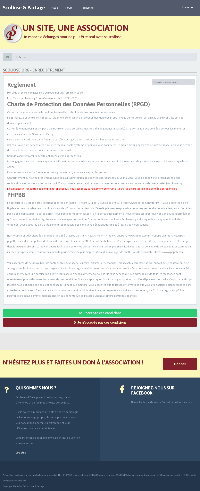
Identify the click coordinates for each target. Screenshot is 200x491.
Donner (180, 363)
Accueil (55, 7)
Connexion (188, 7)
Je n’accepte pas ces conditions (100, 322)
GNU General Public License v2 (102, 241)
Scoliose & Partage (24, 8)
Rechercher (89, 7)
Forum (70, 7)
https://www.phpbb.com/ (170, 252)
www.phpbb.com (25, 246)
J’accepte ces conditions (100, 313)
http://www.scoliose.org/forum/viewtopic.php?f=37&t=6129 (42, 98)
